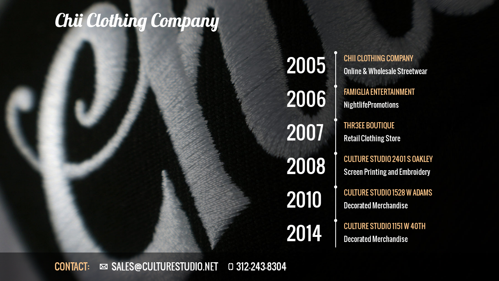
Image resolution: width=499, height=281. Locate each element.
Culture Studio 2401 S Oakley (388, 159)
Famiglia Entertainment (379, 92)
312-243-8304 (261, 267)
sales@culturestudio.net (164, 267)
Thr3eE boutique (369, 125)
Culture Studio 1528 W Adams (388, 192)
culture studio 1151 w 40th (385, 226)
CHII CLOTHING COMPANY (378, 58)
